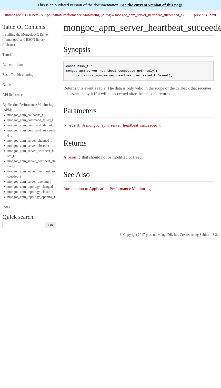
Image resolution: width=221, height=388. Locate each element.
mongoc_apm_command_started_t (31, 125)
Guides (7, 85)
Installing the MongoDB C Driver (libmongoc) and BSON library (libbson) (25, 40)
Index (6, 207)
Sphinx (204, 235)
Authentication (12, 65)
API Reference (12, 95)
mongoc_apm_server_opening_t (29, 181)
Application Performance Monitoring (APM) (77, 15)
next (213, 15)
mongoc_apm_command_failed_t (30, 120)
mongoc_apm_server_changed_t (29, 140)
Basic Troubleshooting (17, 75)
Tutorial (7, 55)
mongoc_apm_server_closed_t (28, 146)
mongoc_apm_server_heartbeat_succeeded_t (148, 15)
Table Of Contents (23, 27)
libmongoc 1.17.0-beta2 (22, 15)
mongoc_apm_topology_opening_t (31, 197)
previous (200, 15)
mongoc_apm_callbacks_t (25, 115)
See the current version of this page (152, 5)
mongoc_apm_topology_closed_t (30, 192)
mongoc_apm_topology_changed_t (31, 187)
